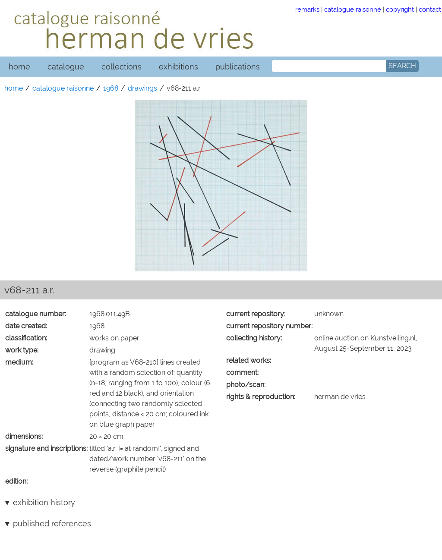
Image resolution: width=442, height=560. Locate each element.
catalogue (65, 66)
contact (430, 9)
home (19, 66)
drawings (142, 88)
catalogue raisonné (352, 9)
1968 (110, 88)
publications (237, 66)
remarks (307, 9)
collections (121, 66)
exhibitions (178, 66)
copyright (400, 9)
